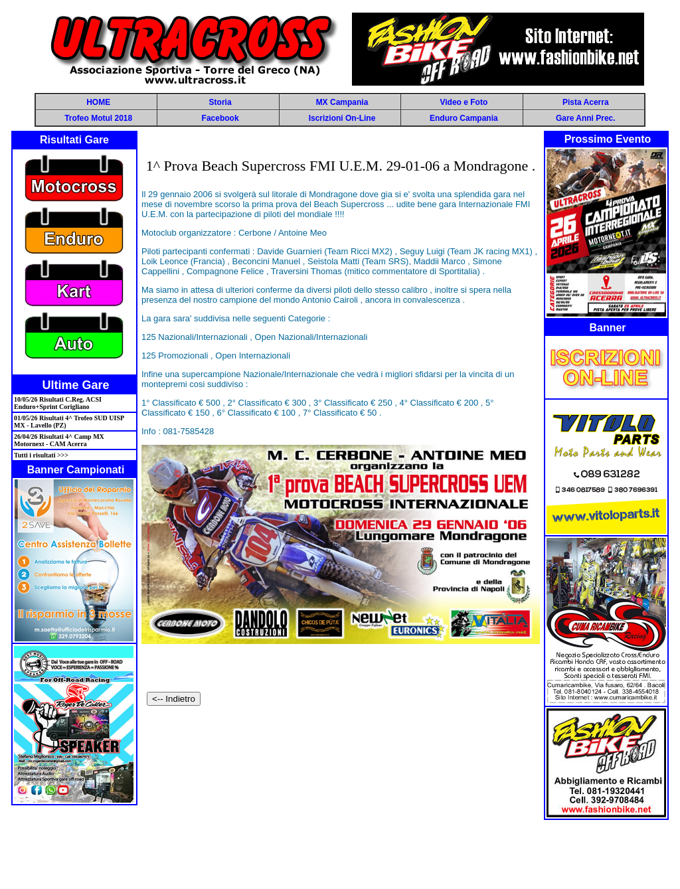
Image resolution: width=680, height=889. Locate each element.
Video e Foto (463, 102)
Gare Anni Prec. (586, 118)
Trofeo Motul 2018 (98, 118)
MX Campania (342, 102)
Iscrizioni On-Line (342, 118)
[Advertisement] (340, 854)
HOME (98, 102)
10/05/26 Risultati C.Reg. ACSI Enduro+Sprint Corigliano (58, 403)
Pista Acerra (585, 102)
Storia (220, 102)
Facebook (220, 118)
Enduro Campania (464, 118)
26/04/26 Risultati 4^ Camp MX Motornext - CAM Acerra (59, 440)
